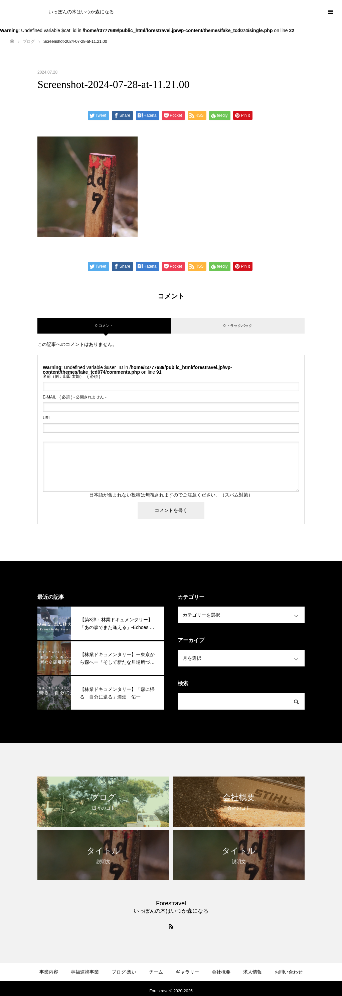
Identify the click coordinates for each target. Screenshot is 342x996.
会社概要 (221, 972)
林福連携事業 (85, 972)
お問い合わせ (289, 972)
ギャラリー (187, 972)
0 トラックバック (237, 326)
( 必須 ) (71, 376)
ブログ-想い (124, 972)
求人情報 (252, 972)
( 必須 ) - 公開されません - (75, 397)
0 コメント (104, 326)
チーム (156, 972)
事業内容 (48, 972)
